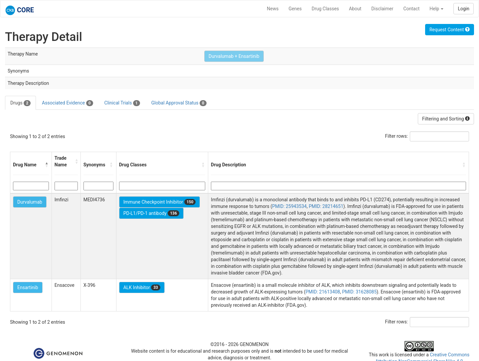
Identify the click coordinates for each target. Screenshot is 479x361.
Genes (295, 8)
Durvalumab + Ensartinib (234, 56)
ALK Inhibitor (141, 287)
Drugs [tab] (20, 103)
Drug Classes (325, 8)
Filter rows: (396, 136)
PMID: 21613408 (322, 291)
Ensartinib (27, 287)
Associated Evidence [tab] (67, 103)
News (272, 8)
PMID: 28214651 (326, 206)
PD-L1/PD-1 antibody (151, 213)
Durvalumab (29, 202)
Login (463, 8)
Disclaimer (382, 8)
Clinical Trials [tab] (122, 103)
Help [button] (436, 8)
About (355, 8)
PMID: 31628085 (359, 291)
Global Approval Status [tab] (179, 103)
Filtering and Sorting (446, 118)
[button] (47, 164)
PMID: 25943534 (289, 206)
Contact (411, 8)
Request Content (449, 29)
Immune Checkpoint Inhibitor (159, 202)
